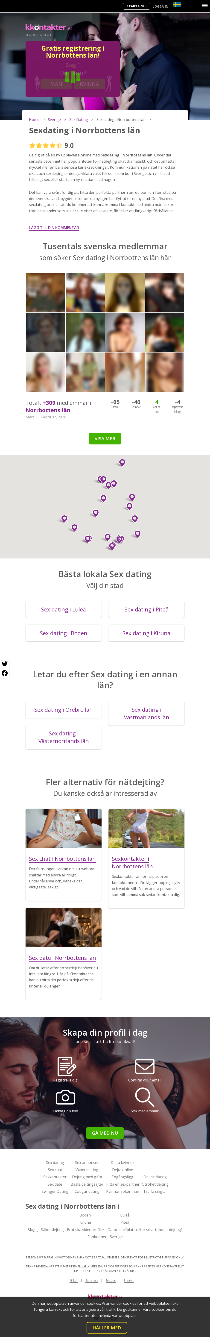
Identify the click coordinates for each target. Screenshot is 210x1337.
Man (56, 83)
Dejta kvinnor (122, 1162)
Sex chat (55, 1169)
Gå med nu (105, 1133)
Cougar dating (87, 1191)
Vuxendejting (87, 1169)
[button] (136, 534)
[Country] (177, 4)
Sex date (55, 1184)
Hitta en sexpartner (123, 1184)
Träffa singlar (155, 1191)
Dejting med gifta (87, 1176)
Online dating (155, 1176)
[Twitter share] (4, 664)
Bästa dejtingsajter (87, 1184)
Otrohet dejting (155, 1184)
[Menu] (204, 5)
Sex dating (55, 1162)
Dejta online (122, 1169)
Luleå (125, 1215)
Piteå (124, 1222)
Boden (85, 1215)
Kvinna (89, 83)
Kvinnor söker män (122, 1191)
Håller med (107, 1328)
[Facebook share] (4, 673)
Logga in (160, 6)
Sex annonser (87, 1162)
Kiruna (85, 1222)
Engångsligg (122, 1176)
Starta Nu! (136, 6)
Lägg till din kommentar (54, 227)
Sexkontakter (55, 1176)
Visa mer (105, 438)
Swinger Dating (55, 1191)
